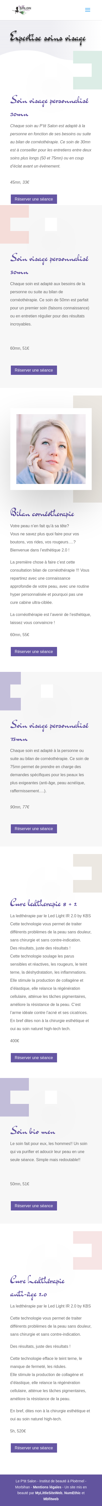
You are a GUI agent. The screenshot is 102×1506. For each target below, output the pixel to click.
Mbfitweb (51, 1499)
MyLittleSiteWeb (48, 1493)
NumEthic (72, 1493)
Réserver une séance (34, 199)
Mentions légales (47, 1487)
